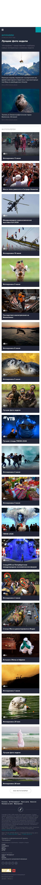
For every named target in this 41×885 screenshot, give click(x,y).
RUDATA (4, 857)
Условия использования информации (13, 874)
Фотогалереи (8, 35)
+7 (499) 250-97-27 (27, 834)
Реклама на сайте (7, 804)
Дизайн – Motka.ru (7, 879)
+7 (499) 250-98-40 (12, 834)
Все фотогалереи (20, 791)
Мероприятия (18, 804)
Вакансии (33, 802)
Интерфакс (20, 29)
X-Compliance (5, 846)
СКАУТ (3, 847)
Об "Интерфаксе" (14, 802)
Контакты (5, 802)
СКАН (3, 856)
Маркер (4, 848)
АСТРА (3, 850)
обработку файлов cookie (9, 830)
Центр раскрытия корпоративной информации (14, 859)
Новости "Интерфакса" (8, 855)
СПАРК (3, 844)
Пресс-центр (25, 802)
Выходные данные (7, 877)
